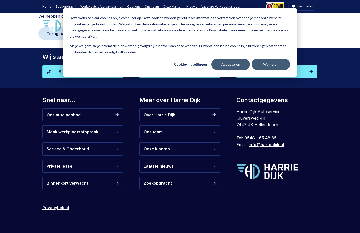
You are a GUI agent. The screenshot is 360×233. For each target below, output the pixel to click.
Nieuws (192, 6)
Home (47, 6)
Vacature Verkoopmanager (221, 6)
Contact (306, 26)
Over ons (134, 6)
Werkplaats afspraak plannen (101, 6)
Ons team (152, 6)
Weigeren (271, 64)
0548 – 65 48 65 (260, 138)
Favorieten (305, 6)
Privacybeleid (55, 207)
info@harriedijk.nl (266, 144)
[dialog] (180, 42)
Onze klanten (172, 6)
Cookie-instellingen (190, 64)
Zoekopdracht (66, 6)
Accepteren (231, 64)
